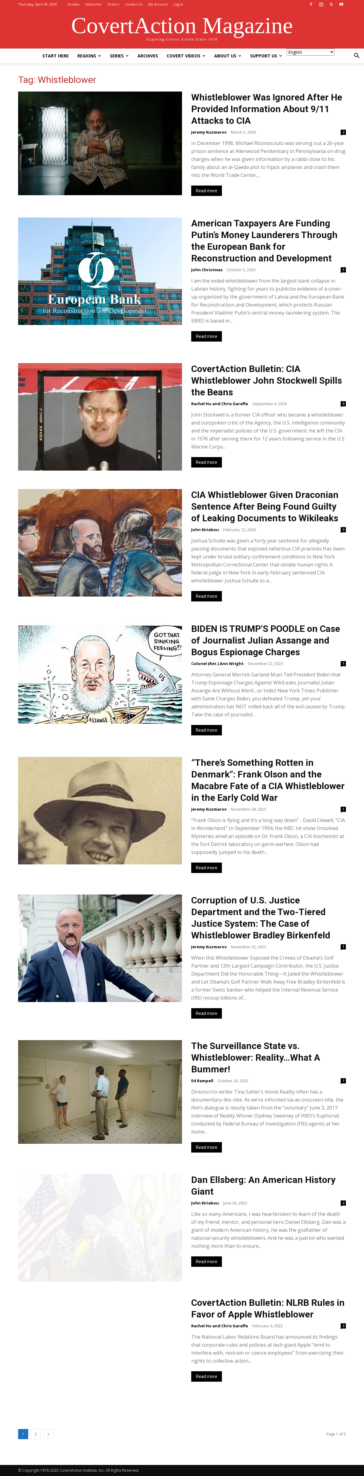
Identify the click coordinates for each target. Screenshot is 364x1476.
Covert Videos (186, 56)
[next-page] (48, 1434)
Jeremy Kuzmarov (209, 132)
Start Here (55, 56)
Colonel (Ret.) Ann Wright (217, 663)
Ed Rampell (202, 1080)
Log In (178, 4)
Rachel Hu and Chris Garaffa (219, 403)
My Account (158, 4)
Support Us (266, 56)
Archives (147, 56)
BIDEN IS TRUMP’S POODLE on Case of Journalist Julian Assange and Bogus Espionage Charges (265, 640)
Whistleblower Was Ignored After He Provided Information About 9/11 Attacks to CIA (266, 109)
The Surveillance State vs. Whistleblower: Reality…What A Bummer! (255, 1057)
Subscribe (93, 4)
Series (119, 56)
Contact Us (133, 4)
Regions (89, 56)
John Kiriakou (205, 529)
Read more (206, 190)
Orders (113, 4)
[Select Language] (311, 52)
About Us (227, 56)
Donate (73, 4)
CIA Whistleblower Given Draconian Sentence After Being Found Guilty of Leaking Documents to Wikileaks (265, 506)
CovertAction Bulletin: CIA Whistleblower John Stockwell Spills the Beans (266, 380)
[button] (356, 56)
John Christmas (207, 269)
